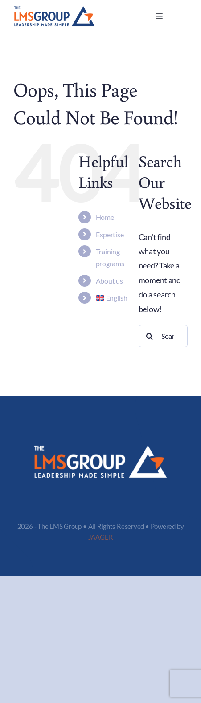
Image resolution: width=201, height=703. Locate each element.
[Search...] (163, 336)
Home (105, 217)
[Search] (150, 336)
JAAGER (100, 537)
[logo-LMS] (54, 10)
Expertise (110, 234)
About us (109, 280)
